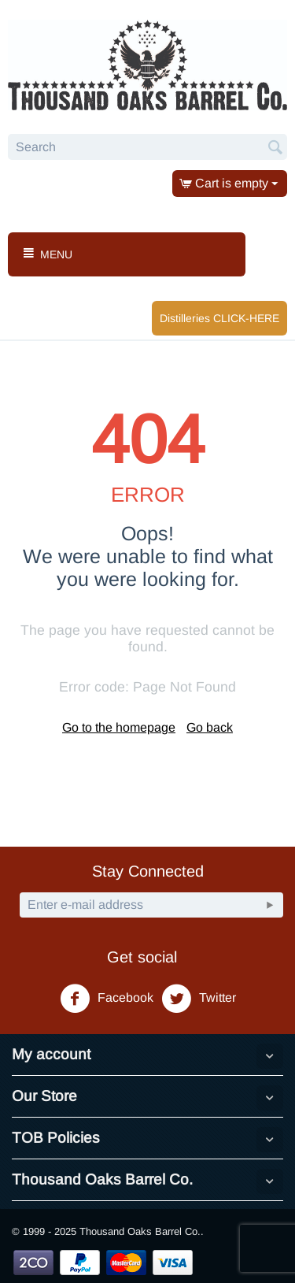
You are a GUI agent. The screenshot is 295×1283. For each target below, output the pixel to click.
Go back (209, 727)
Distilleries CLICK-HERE (219, 318)
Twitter (198, 999)
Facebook (106, 999)
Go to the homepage (118, 727)
